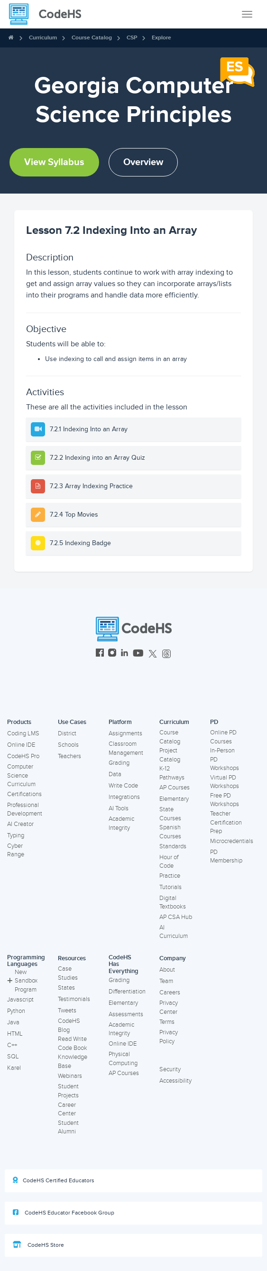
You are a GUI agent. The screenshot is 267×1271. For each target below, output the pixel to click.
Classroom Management (126, 748)
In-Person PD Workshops (224, 759)
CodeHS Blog (69, 1025)
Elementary (174, 799)
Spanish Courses (170, 832)
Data (115, 774)
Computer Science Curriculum (21, 775)
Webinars (70, 1076)
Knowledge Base (72, 1061)
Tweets (67, 1010)
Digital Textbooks (172, 902)
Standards (172, 846)
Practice (169, 876)
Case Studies (68, 973)
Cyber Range (15, 850)
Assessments (126, 1014)
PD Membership (226, 856)
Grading (119, 763)
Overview (143, 162)
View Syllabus (54, 162)
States (66, 988)
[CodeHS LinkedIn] (124, 654)
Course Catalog (92, 37)
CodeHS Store (38, 1245)
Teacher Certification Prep (226, 822)
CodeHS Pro (23, 756)
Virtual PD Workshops (224, 782)
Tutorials (170, 887)
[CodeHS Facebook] (100, 654)
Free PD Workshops (224, 800)
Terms (167, 1022)
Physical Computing (123, 1058)
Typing (15, 835)
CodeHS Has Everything (123, 964)
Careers (169, 992)
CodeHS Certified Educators (53, 1180)
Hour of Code (168, 862)
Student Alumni (68, 1127)
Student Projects (68, 1091)
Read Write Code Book (72, 1043)
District (67, 733)
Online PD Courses (223, 737)
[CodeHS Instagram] (112, 654)
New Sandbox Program (22, 980)
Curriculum (43, 37)
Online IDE (21, 745)
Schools (68, 745)
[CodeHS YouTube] (138, 654)
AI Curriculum (173, 932)
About (167, 970)
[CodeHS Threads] (166, 654)
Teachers (69, 756)
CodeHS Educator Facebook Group (63, 1212)
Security (170, 1069)
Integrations (124, 797)
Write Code (123, 785)
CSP (132, 37)
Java (13, 1022)
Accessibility (175, 1081)
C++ (12, 1045)
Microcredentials (231, 841)
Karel (14, 1068)
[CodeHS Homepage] (49, 14)
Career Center (67, 1109)
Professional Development (24, 809)
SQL (13, 1056)
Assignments (125, 733)
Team (166, 981)
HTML (15, 1034)
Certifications (24, 794)
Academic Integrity (121, 823)
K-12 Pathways (171, 773)
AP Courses (174, 787)
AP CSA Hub (175, 917)
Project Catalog (169, 755)
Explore (161, 37)
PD (214, 722)
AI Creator (20, 824)
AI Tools (119, 808)
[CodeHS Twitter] (152, 654)
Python (16, 1011)
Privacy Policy (168, 1037)
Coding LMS (23, 733)
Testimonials (74, 999)
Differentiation (127, 991)
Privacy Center (168, 1007)
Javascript (20, 999)
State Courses (170, 814)
